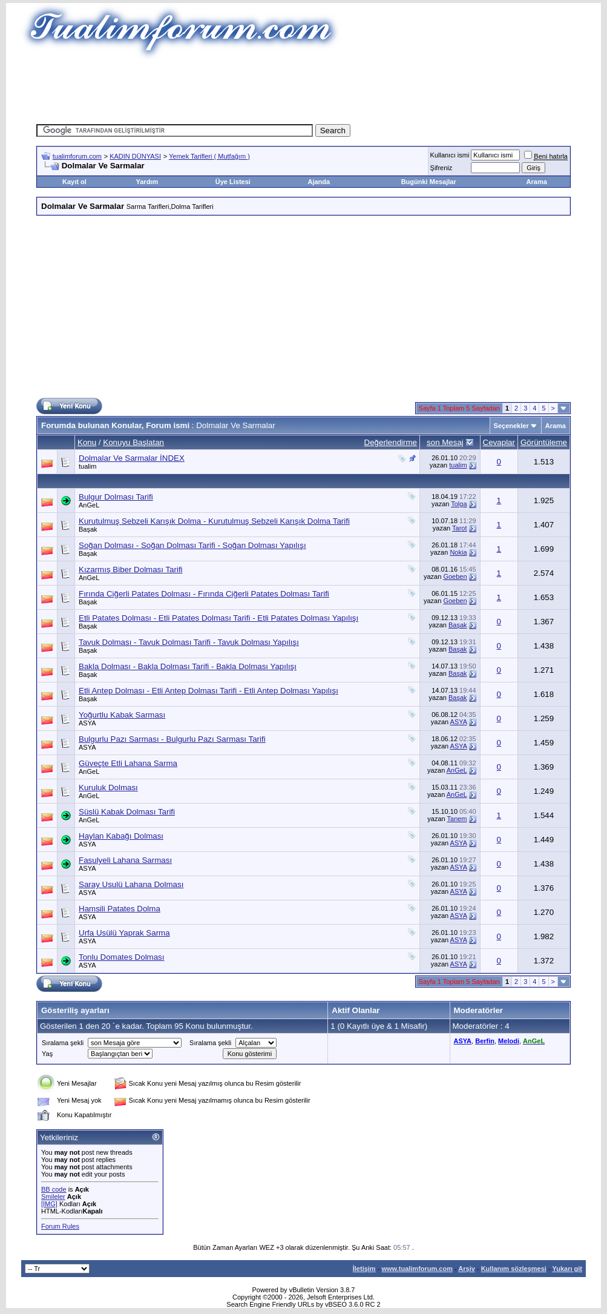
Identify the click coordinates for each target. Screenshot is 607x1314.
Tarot (459, 528)
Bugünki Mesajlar (428, 181)
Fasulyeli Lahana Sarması (125, 860)
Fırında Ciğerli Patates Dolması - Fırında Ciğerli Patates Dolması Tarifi (204, 593)
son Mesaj (445, 442)
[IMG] (49, 1203)
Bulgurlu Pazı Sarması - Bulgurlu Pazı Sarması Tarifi (172, 739)
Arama (537, 181)
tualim (87, 466)
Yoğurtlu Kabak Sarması (122, 714)
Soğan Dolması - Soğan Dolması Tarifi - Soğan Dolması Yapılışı (192, 545)
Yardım (147, 181)
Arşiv (466, 1268)
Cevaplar (499, 442)
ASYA (87, 723)
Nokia (458, 552)
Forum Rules (60, 1226)
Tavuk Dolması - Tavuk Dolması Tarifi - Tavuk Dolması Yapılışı (189, 642)
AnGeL (89, 505)
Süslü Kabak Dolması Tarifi (127, 811)
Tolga (459, 503)
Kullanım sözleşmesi (513, 1268)
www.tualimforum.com (417, 1268)
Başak (88, 529)
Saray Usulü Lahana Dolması (131, 884)
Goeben (455, 576)
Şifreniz (441, 167)
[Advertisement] (304, 88)
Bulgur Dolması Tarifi (116, 496)
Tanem (457, 818)
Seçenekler (511, 425)
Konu (86, 442)
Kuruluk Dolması (108, 787)
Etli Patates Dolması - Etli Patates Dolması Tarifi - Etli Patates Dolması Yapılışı (218, 617)
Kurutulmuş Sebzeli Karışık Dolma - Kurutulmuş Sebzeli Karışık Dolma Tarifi (214, 521)
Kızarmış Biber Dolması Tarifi (131, 569)
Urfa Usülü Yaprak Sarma (124, 932)
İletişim (364, 1268)
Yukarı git (567, 1268)
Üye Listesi (233, 181)
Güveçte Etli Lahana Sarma (128, 763)
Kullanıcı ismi (450, 155)
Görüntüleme (543, 442)
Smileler (53, 1196)
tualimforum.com (77, 156)
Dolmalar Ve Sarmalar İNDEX (132, 458)
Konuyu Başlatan (133, 442)
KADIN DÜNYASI (135, 156)
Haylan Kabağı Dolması (121, 835)
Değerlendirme (390, 442)
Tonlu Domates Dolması (121, 957)
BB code (54, 1189)
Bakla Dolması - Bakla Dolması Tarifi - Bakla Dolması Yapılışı (188, 666)
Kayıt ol (74, 181)
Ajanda (318, 181)
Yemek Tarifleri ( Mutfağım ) (209, 156)
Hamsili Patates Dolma (119, 908)
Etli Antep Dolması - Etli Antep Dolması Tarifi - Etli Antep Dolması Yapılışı (208, 690)
